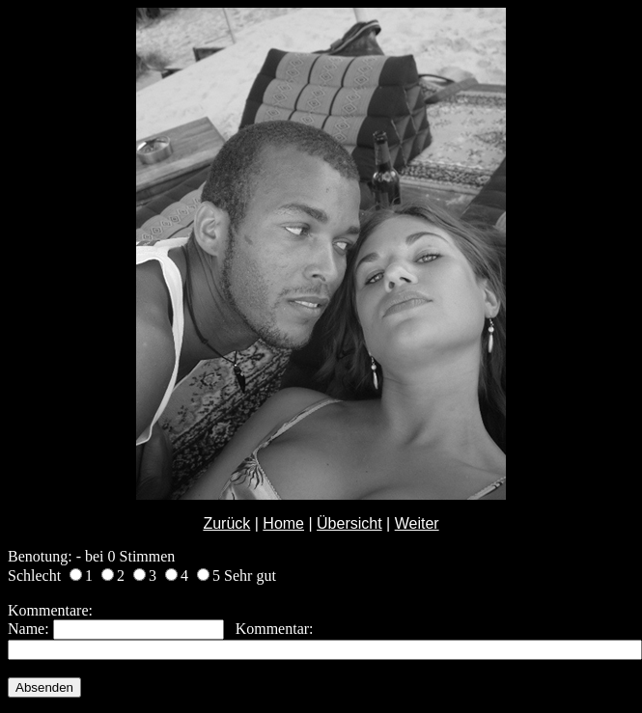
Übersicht (349, 523)
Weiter (417, 523)
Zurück (226, 523)
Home (283, 523)
